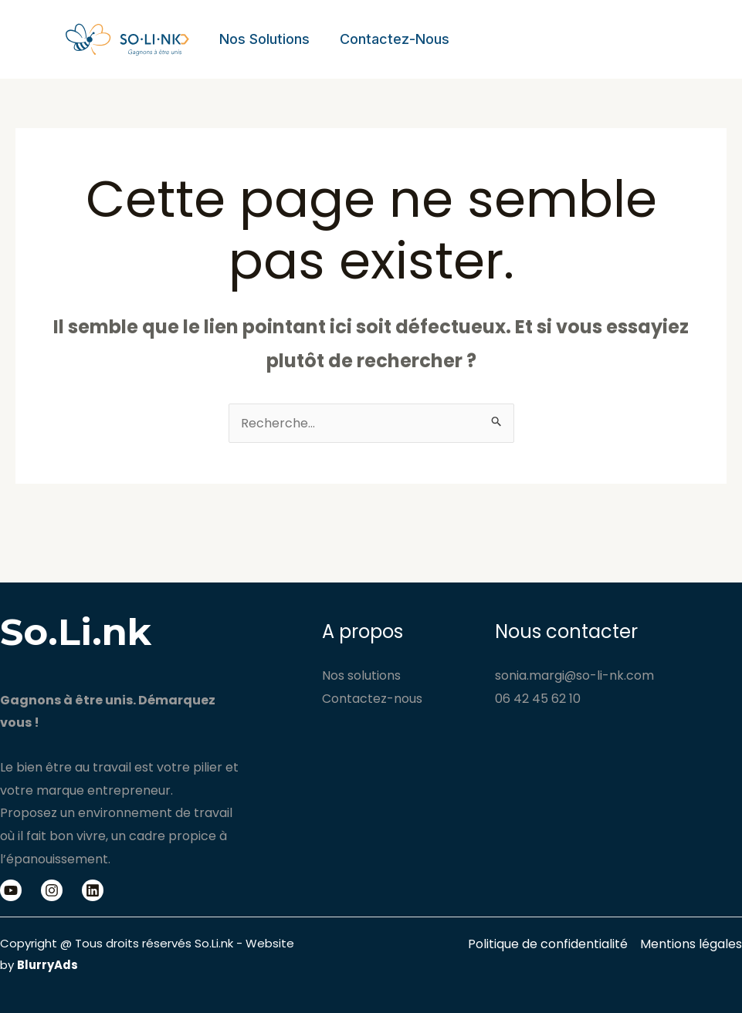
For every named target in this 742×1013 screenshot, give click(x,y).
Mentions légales (691, 944)
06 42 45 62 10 (538, 698)
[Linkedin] (92, 890)
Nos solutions (264, 39)
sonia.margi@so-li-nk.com (575, 675)
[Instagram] (52, 890)
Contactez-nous (391, 39)
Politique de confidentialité (548, 944)
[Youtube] (11, 890)
